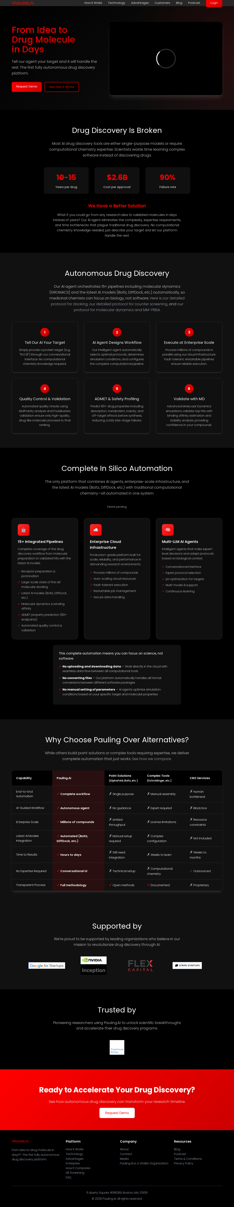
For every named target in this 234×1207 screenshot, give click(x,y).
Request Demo (26, 86)
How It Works (93, 3)
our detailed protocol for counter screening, (128, 304)
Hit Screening (75, 1173)
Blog (179, 3)
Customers (162, 3)
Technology (116, 3)
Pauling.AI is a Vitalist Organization (144, 1163)
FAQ (68, 1177)
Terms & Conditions (188, 1159)
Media (124, 1159)
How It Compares (78, 1168)
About (124, 1149)
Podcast (194, 3)
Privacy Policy (183, 1163)
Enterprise (73, 1163)
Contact (126, 1154)
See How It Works (61, 87)
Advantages (140, 3)
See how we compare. (151, 758)
